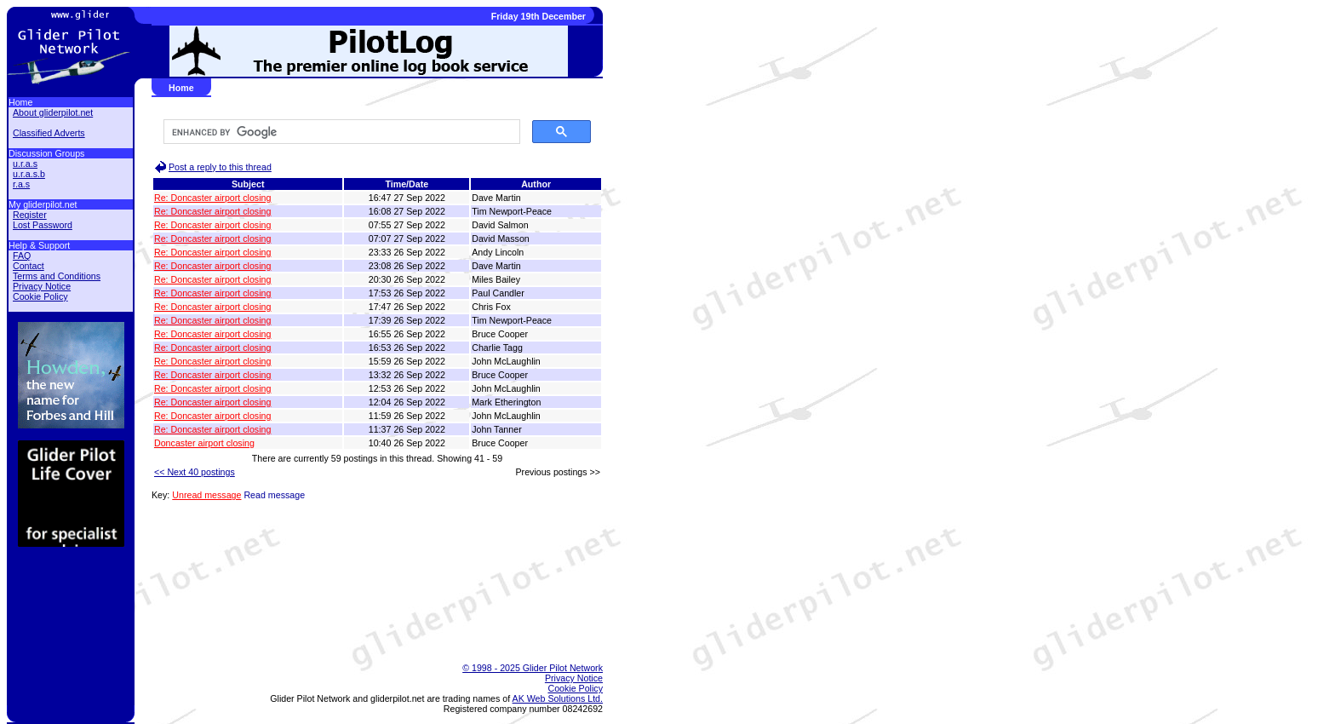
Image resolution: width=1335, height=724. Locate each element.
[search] (340, 132)
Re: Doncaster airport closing (212, 197)
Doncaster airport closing (204, 443)
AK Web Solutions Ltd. (558, 698)
